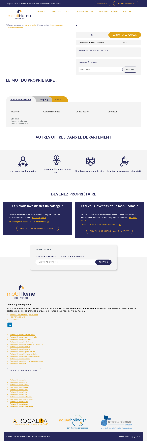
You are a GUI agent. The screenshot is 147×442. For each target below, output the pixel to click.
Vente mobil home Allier (18, 383)
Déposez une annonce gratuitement (24, 315)
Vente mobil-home (57, 25)
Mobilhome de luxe (17, 318)
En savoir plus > (39, 218)
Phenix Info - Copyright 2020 (130, 437)
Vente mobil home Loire (18, 395)
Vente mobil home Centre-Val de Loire (23, 338)
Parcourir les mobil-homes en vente (109, 232)
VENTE (65, 15)
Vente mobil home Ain (18, 381)
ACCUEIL (35, 15)
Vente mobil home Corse (18, 364)
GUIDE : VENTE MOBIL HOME (23, 371)
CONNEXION (96, 3)
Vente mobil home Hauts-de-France (22, 335)
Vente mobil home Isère (18, 393)
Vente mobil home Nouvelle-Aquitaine (23, 355)
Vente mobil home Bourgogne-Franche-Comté (26, 345)
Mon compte (15, 320)
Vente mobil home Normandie (20, 340)
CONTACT (130, 15)
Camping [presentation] (57, 100)
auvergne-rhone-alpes (14, 27)
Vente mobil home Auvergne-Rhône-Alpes (25, 357)
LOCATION (50, 15)
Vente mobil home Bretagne (20, 350)
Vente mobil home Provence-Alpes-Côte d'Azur (26, 362)
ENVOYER (103, 263)
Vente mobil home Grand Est (20, 347)
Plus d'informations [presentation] (25, 100)
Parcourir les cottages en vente (37, 229)
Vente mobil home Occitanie (20, 359)
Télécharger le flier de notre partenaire (27, 222)
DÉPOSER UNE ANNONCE (124, 3)
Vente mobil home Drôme (19, 390)
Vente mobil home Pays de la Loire (22, 352)
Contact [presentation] (80, 100)
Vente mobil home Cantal (19, 388)
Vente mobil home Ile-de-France (21, 342)
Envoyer (130, 69)
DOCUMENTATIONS (110, 15)
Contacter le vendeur (125, 35)
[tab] (26, 99)
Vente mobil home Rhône (19, 402)
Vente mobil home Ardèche (19, 385)
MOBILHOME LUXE (84, 15)
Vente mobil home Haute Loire (21, 397)
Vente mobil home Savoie (19, 405)
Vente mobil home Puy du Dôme (21, 400)
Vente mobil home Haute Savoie (21, 407)
